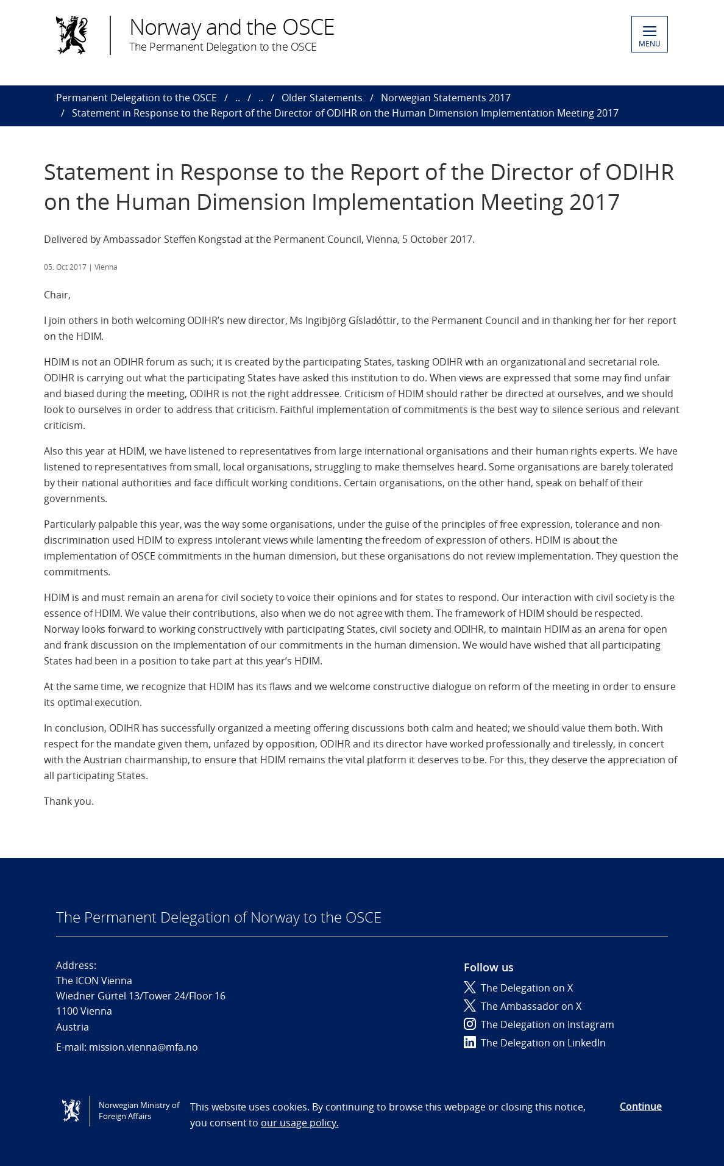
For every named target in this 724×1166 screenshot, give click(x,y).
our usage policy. (299, 1122)
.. (237, 97)
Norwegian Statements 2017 (446, 97)
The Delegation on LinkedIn (535, 1042)
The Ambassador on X (522, 1006)
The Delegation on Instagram (539, 1024)
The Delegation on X (518, 988)
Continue (641, 1106)
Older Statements (322, 97)
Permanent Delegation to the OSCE (136, 97)
